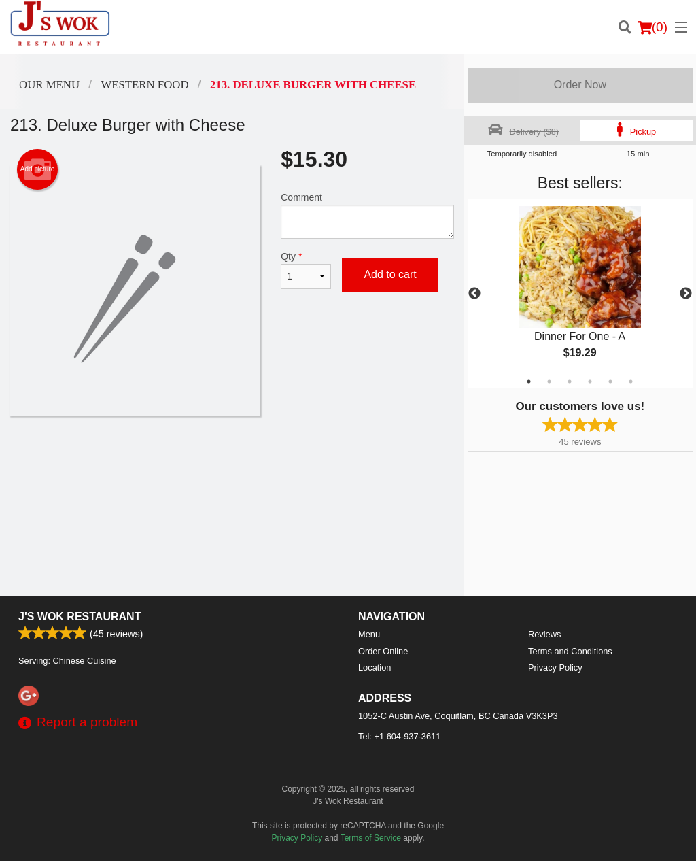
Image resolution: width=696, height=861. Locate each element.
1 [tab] (529, 381)
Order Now (580, 84)
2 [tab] (549, 381)
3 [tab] (569, 381)
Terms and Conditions (570, 651)
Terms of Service (371, 838)
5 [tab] (610, 381)
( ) (652, 27)
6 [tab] (631, 381)
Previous (474, 294)
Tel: (399, 736)
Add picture (37, 169)
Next (686, 294)
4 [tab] (590, 381)
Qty (306, 270)
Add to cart (390, 274)
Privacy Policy (555, 667)
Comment (367, 215)
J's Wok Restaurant (79, 616)
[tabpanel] (580, 294)
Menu (369, 634)
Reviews (544, 634)
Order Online (383, 651)
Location (374, 667)
